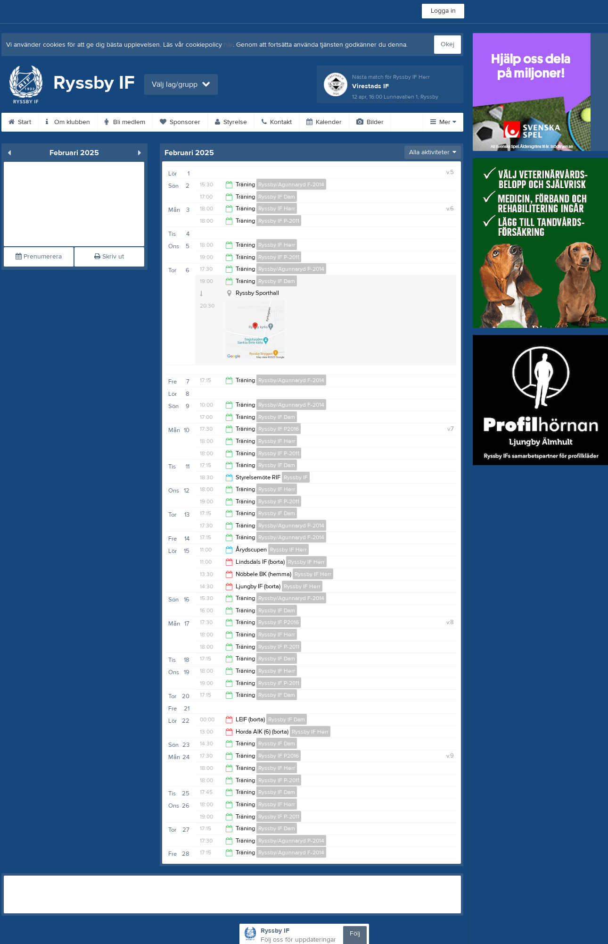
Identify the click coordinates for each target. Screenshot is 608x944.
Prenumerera (39, 256)
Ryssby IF (296, 477)
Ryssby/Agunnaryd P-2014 (291, 269)
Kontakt (277, 122)
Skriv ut (109, 256)
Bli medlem (125, 122)
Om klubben (68, 122)
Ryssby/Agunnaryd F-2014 (291, 184)
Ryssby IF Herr (276, 208)
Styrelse (231, 122)
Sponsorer (180, 122)
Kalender (324, 122)
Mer (443, 122)
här (228, 45)
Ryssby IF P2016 (278, 429)
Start (19, 122)
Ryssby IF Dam (276, 196)
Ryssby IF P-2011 (278, 221)
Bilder (370, 122)
